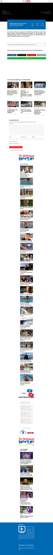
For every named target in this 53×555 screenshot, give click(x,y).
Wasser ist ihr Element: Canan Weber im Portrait (26, 349)
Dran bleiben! (42, 24)
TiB (10, 106)
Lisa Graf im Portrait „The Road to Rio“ (26, 244)
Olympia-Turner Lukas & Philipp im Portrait (25, 275)
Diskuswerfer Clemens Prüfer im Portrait (26, 213)
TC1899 (11, 89)
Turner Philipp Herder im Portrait (25, 305)
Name (10, 135)
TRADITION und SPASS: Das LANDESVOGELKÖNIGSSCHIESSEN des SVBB (26, 496)
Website (33, 135)
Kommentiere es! (16, 26)
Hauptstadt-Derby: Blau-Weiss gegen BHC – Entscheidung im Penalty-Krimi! (39, 92)
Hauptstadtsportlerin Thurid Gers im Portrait (26, 359)
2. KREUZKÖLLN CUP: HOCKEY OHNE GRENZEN (13, 109)
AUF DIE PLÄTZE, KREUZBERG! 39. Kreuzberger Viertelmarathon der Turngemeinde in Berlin (26, 484)
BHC (8, 52)
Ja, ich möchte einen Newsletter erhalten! (16, 148)
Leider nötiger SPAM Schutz (13, 139)
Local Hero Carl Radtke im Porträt (25, 203)
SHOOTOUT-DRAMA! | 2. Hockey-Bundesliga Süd (26, 109)
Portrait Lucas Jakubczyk (25, 284)
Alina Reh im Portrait (24, 254)
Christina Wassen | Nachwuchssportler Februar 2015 (26, 224)
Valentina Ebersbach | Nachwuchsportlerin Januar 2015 (25, 316)
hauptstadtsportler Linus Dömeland (25, 192)
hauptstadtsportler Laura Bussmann (25, 339)
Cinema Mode (37, 24)
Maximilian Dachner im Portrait (26, 182)
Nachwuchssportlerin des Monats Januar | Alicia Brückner (25, 327)
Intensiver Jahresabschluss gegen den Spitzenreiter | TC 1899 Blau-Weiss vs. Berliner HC (26, 93)
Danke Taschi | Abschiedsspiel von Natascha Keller (26, 172)
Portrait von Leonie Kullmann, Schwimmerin (26, 295)
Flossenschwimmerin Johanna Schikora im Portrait (26, 370)
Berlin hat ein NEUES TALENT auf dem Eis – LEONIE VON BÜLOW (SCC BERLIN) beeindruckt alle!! (26, 471)
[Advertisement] (26, 69)
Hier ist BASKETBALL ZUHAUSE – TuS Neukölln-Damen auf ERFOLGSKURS (26, 459)
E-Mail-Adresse (23, 135)
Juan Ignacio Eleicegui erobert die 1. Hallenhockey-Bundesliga (39, 110)
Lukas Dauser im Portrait (25, 234)
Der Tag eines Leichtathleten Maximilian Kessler (26, 264)
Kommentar (11, 121)
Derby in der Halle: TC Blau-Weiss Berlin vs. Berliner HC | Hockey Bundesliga (12, 92)
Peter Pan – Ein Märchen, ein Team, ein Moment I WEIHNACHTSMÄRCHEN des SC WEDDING (26, 447)
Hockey (8, 89)
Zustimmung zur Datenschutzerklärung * (26, 535)
